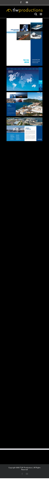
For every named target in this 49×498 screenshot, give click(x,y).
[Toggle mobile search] (35, 14)
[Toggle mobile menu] (41, 14)
